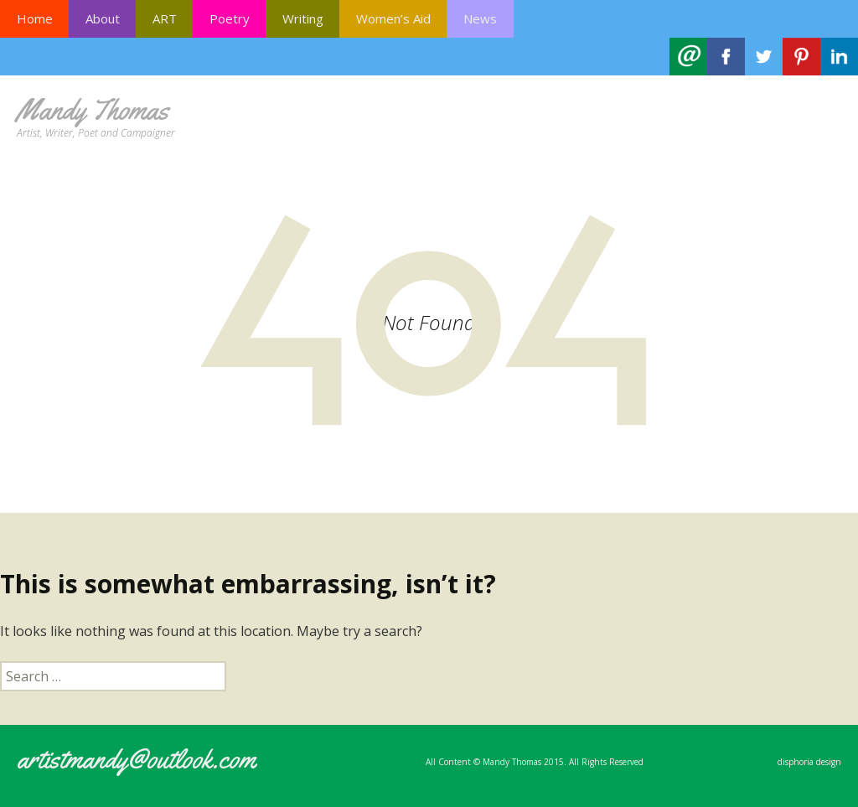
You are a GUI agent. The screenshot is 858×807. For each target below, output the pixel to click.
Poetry (229, 18)
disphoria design (809, 762)
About (102, 18)
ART (164, 18)
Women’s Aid (393, 18)
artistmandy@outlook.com (136, 759)
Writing (302, 18)
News (480, 18)
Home (35, 18)
